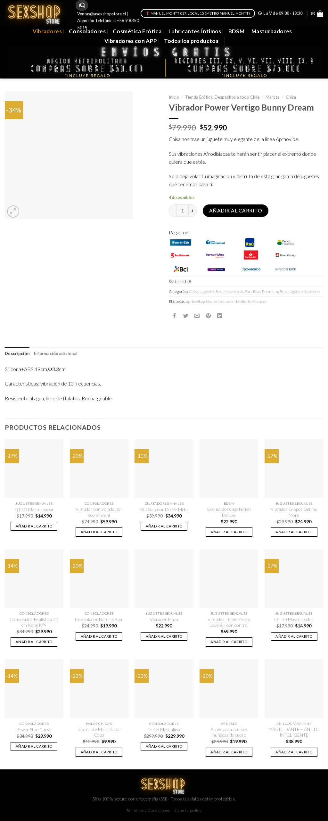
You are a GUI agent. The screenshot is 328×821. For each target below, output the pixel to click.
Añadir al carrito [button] (34, 526)
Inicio (174, 97)
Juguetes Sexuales (215, 291)
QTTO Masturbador (34, 509)
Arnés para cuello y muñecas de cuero (228, 732)
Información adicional (56, 353)
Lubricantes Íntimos (194, 31)
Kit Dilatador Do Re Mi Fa (164, 509)
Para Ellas (253, 291)
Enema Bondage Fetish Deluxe (229, 512)
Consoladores (87, 31)
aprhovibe (194, 301)
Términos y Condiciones (148, 810)
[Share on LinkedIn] (220, 316)
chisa (208, 301)
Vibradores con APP (130, 40)
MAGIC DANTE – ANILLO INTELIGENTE (294, 732)
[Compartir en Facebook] (174, 316)
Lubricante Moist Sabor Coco (99, 732)
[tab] (17, 353)
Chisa (291, 97)
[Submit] (82, 5)
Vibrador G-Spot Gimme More (294, 512)
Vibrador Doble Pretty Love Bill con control (229, 622)
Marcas (273, 97)
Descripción (17, 353)
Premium (270, 291)
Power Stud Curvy (34, 729)
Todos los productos (191, 40)
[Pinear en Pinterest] (208, 316)
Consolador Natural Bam (99, 619)
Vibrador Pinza (164, 619)
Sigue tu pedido (187, 810)
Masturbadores (271, 31)
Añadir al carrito (235, 210)
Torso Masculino (164, 729)
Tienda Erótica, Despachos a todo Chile (222, 97)
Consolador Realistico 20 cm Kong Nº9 (34, 622)
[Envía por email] (197, 316)
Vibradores (47, 31)
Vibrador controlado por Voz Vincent (99, 512)
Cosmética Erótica (137, 31)
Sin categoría (289, 291)
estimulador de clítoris (232, 301)
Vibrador (259, 301)
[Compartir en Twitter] (186, 316)
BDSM (236, 31)
